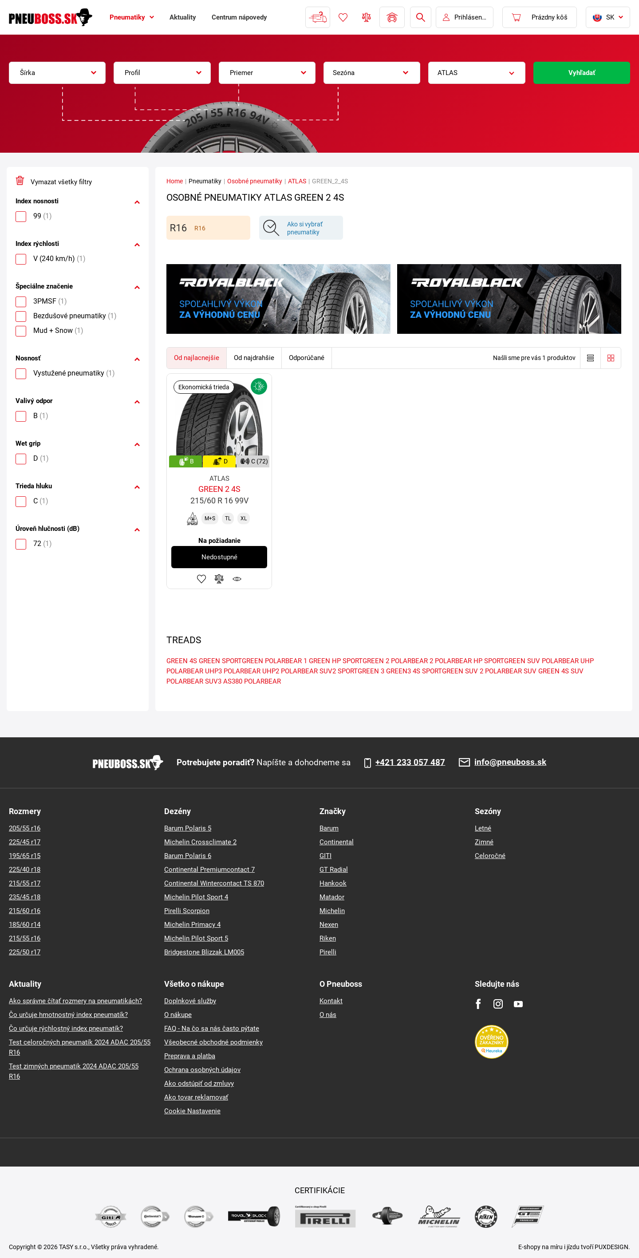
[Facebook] (478, 1004)
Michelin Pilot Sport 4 (196, 897)
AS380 (232, 681)
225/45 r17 (24, 842)
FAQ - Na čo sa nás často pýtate (211, 1029)
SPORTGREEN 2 (366, 661)
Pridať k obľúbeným (201, 578)
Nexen (329, 925)
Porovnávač (366, 17)
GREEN (209, 661)
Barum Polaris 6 (187, 856)
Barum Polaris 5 (187, 828)
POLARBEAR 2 (412, 661)
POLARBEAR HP (458, 661)
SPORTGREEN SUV (512, 661)
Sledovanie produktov (237, 578)
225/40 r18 (24, 870)
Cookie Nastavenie (192, 1111)
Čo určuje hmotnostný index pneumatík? (68, 1015)
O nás (328, 1015)
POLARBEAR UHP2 (251, 671)
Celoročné (490, 856)
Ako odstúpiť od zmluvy (199, 1084)
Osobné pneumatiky (254, 181)
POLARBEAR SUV (510, 671)
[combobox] (57, 73)
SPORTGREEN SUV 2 (452, 671)
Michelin (332, 911)
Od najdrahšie (254, 358)
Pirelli (328, 952)
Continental (337, 842)
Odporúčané (306, 358)
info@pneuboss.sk (510, 762)
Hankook (333, 883)
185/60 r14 (24, 925)
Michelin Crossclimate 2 (200, 842)
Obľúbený (343, 17)
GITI (325, 856)
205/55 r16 (24, 828)
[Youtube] (518, 1004)
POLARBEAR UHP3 (194, 671)
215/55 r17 (24, 883)
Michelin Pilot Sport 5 (196, 938)
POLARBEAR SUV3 (193, 681)
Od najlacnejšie (196, 358)
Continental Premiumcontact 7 (209, 870)
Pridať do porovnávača (219, 578)
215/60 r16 (24, 911)
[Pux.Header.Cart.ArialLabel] (539, 17)
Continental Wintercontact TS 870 (214, 883)
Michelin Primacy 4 (192, 925)
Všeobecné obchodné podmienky (213, 1042)
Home (174, 181)
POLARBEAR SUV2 (308, 671)
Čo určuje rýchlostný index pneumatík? (66, 1029)
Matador (332, 897)
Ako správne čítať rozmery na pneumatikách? (75, 1001)
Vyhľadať (581, 73)
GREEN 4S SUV (561, 671)
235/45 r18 (24, 897)
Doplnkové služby (190, 1001)
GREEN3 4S (403, 671)
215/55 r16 (24, 938)
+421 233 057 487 (410, 762)
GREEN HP (325, 661)
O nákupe (178, 1015)
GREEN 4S (181, 661)
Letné (483, 828)
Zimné (484, 842)
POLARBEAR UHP (568, 661)
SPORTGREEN (242, 661)
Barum (329, 828)
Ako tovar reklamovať (196, 1097)
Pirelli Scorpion (186, 911)
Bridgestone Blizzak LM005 (204, 952)
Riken (328, 938)
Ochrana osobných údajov (202, 1070)
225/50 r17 (24, 952)
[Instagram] (498, 1004)
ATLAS (297, 181)
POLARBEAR (262, 681)
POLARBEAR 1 (286, 661)
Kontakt (331, 1001)
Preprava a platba (189, 1056)
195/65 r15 (24, 856)
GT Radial (334, 870)
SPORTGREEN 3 (361, 671)
